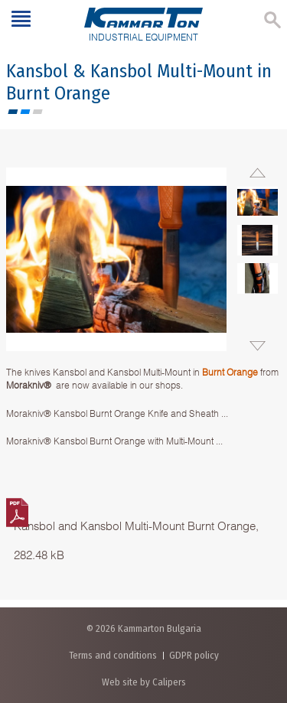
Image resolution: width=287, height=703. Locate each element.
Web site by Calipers (144, 682)
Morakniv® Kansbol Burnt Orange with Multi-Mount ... (114, 441)
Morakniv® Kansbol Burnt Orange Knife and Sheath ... (117, 413)
